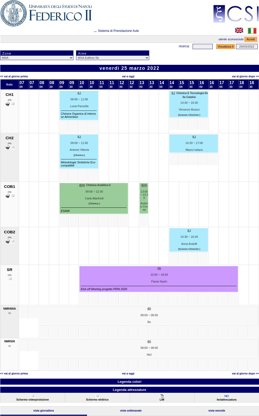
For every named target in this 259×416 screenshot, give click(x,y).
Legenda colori (129, 382)
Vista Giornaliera (43, 410)
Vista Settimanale (131, 410)
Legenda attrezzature (129, 390)
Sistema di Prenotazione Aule (118, 31)
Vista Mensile (216, 410)
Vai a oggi (128, 76)
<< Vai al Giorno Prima (14, 76)
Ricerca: (184, 46)
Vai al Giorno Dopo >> (245, 76)
